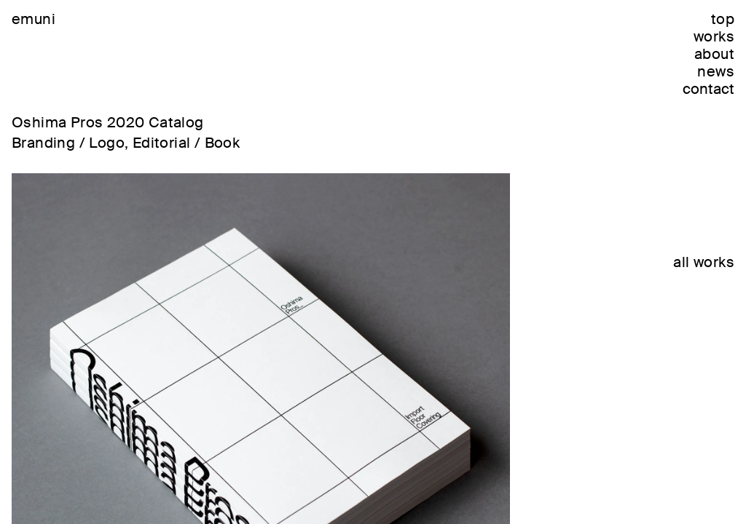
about (714, 53)
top (722, 18)
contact (708, 89)
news (715, 71)
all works (703, 262)
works (714, 36)
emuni (33, 18)
